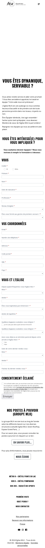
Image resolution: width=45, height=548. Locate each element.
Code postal (7, 254)
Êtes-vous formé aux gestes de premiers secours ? (21, 214)
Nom (4, 181)
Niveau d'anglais (8, 206)
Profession (6, 198)
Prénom (5, 173)
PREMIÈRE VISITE (22, 496)
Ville (4, 262)
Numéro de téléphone (10, 237)
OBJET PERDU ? (22, 501)
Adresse (5, 246)
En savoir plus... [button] (22, 442)
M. (6, 169)
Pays (4, 270)
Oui (4, 342)
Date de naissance (9, 190)
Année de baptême (9, 314)
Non (4, 345)
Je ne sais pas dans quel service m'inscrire (17, 325)
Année (4, 298)
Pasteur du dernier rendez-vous (14, 368)
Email (4, 229)
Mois (4, 289)
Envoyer (7, 396)
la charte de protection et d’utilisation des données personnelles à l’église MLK (23, 388)
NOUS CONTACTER (22, 506)
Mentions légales (22, 543)
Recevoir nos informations (22, 520)
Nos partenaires (22, 516)
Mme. (15, 169)
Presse (22, 524)
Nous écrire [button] (22, 457)
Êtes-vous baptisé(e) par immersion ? (16, 306)
